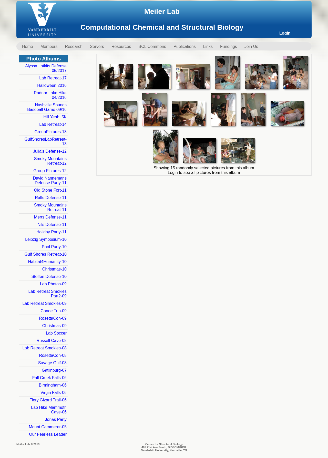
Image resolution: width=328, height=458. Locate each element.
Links (208, 46)
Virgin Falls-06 (53, 392)
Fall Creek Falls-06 (49, 378)
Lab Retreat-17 (53, 78)
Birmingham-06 (53, 385)
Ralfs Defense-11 (51, 197)
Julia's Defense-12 (50, 151)
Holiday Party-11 (51, 232)
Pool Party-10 (54, 247)
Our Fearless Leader (48, 434)
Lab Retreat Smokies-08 (44, 348)
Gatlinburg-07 (54, 370)
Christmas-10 (54, 269)
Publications (184, 46)
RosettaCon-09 (53, 318)
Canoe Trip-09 (54, 311)
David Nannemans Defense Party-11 (50, 180)
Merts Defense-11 (50, 217)
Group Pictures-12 (50, 171)
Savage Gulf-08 (52, 363)
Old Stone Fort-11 (50, 190)
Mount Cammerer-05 (48, 427)
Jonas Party (56, 419)
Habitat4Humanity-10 (47, 261)
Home (27, 46)
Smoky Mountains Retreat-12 (50, 161)
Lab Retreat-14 (53, 124)
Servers (97, 46)
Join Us (251, 46)
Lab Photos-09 (53, 284)
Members (49, 46)
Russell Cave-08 (52, 340)
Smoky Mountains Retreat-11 (50, 207)
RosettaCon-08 (53, 355)
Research (73, 46)
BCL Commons (152, 46)
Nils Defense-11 (52, 224)
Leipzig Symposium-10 (46, 239)
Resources (121, 46)
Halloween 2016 (52, 85)
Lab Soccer (56, 333)
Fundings (228, 46)
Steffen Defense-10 (49, 276)
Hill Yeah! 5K (55, 117)
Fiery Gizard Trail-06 (48, 400)
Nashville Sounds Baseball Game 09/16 (47, 107)
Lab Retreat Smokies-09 (44, 303)
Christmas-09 (54, 326)
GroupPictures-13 (51, 132)
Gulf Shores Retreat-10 (45, 254)
